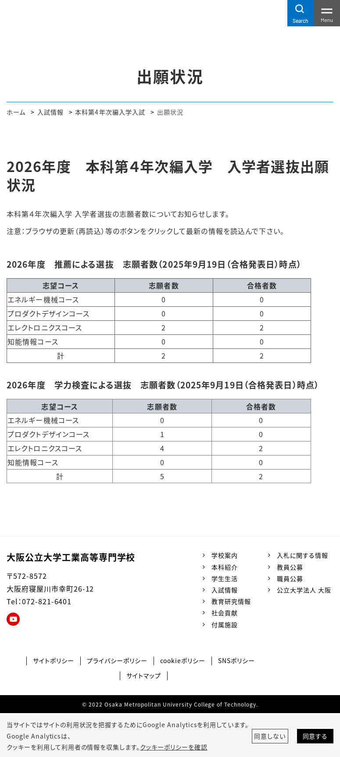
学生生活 (224, 578)
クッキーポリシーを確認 (174, 747)
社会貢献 (224, 612)
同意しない (270, 736)
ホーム (16, 112)
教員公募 (290, 567)
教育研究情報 (231, 601)
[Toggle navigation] (327, 13)
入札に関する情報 (302, 555)
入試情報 (50, 112)
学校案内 (224, 555)
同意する (315, 736)
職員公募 (290, 578)
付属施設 (224, 624)
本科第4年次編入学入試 (110, 112)
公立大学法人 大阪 (304, 589)
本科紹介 (224, 567)
